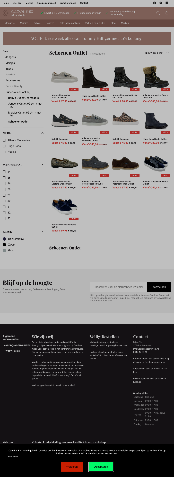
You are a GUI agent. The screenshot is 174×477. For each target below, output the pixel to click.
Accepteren (101, 466)
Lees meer (12, 456)
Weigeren (72, 466)
